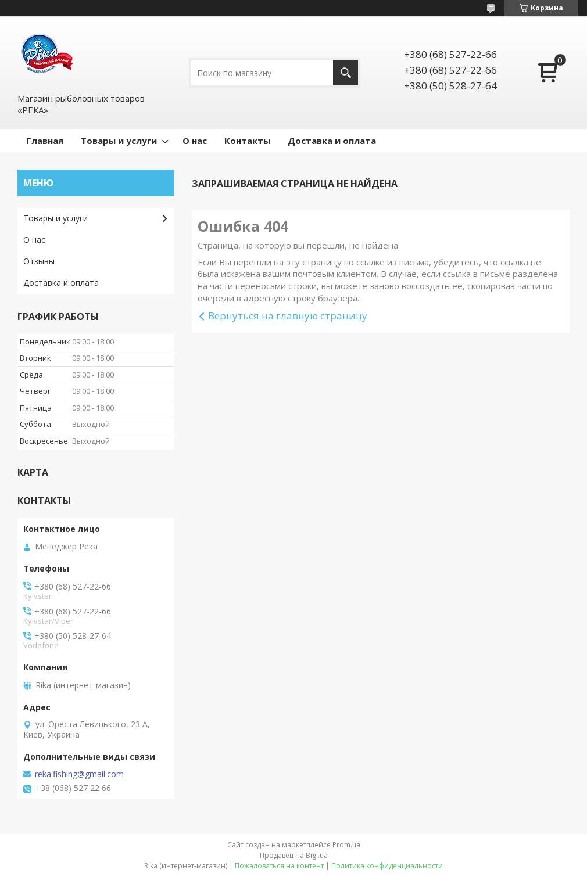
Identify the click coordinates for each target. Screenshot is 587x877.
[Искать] (345, 72)
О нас (194, 140)
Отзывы (39, 261)
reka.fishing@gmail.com (79, 774)
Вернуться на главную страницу (287, 315)
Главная (44, 140)
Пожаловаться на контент (279, 866)
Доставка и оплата (332, 140)
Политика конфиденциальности (387, 866)
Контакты (247, 140)
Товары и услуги (119, 140)
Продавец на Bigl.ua (294, 855)
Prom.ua (346, 845)
